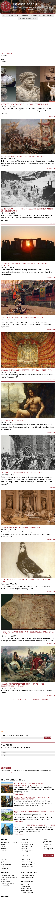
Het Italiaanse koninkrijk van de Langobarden (21, 473)
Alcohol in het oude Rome (12, 420)
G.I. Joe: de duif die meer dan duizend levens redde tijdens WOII (26, 581)
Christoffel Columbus (27, 844)
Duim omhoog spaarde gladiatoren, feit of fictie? (23, 318)
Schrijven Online (26, 885)
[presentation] (15, 760)
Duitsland (3, 863)
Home (4, 15)
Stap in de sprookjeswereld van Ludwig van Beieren (34, 825)
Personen (25, 15)
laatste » (45, 699)
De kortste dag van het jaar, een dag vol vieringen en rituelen (24, 264)
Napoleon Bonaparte (27, 850)
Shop (34, 18)
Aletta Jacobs (24, 842)
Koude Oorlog (5, 885)
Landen (17, 15)
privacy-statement (15, 773)
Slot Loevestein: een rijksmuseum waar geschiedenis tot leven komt (29, 784)
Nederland (4, 859)
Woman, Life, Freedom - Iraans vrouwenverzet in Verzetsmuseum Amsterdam (33, 798)
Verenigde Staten (6, 865)
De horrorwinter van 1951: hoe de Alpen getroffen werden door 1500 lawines (27, 210)
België (3, 861)
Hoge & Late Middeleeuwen (9, 877)
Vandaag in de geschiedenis (9, 842)
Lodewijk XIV (24, 852)
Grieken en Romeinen (7, 876)
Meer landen (4, 868)
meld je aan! (48, 855)
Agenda (3, 846)
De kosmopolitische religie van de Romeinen (20, 527)
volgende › (36, 699)
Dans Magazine (25, 886)
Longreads (4, 848)
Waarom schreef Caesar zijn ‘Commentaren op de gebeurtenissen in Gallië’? (22, 685)
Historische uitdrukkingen (28, 863)
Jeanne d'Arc (24, 848)
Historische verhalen (45, 15)
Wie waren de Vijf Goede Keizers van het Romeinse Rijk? (24, 104)
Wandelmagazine (26, 888)
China (2, 866)
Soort (3, 59)
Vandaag (10, 15)
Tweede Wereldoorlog (7, 883)
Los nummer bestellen (27, 876)
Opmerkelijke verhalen (27, 866)
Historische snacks (25, 18)
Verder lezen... (19, 794)
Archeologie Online (26, 890)
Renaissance (4, 879)
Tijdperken (34, 15)
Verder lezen (51, 116)
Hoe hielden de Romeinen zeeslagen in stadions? (22, 156)
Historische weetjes (27, 865)
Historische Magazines (29, 872)
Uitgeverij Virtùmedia (27, 892)
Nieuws (3, 844)
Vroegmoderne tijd (6, 881)
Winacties (4, 850)
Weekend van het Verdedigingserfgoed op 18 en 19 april (34, 812)
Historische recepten (27, 861)
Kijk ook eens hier (27, 881)
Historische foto (25, 859)
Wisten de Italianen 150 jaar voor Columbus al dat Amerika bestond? (27, 633)
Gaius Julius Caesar (26, 846)
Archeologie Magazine (27, 877)
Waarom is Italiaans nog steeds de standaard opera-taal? (27, 370)
